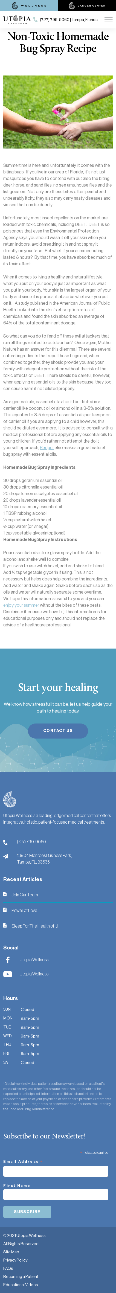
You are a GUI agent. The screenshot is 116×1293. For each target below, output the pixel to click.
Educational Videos (20, 1284)
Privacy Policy (15, 1260)
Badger (47, 447)
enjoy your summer (21, 605)
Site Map (11, 1252)
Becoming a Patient (20, 1276)
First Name (17, 1186)
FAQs (8, 1268)
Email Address (23, 1162)
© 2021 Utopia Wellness (24, 1235)
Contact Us (58, 730)
